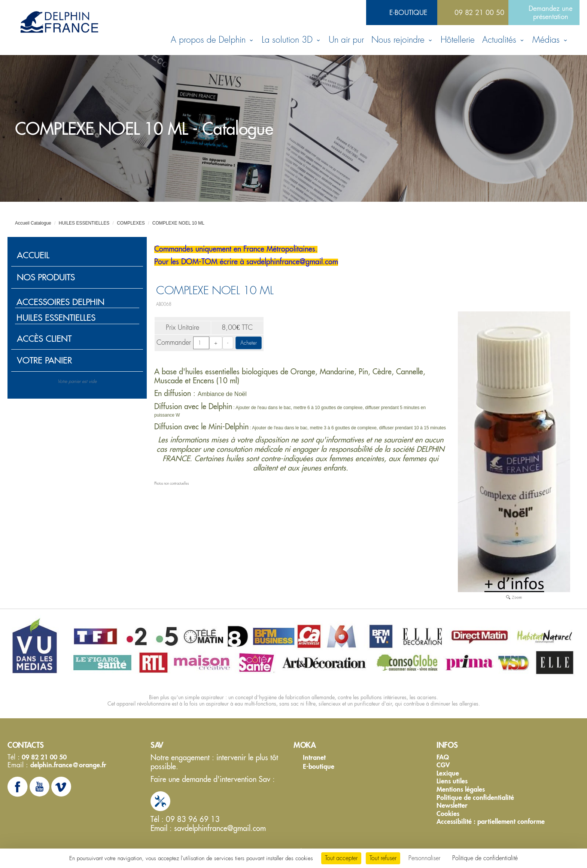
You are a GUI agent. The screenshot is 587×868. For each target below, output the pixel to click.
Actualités (503, 39)
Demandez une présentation (550, 12)
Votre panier (44, 360)
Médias (550, 39)
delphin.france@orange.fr (68, 765)
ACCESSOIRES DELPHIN (60, 301)
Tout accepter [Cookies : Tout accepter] (341, 858)
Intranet (314, 757)
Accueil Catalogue (33, 223)
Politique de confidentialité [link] (485, 858)
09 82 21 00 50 (479, 12)
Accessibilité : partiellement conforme (491, 821)
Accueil (33, 255)
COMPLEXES (131, 223)
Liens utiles (452, 781)
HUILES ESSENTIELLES (84, 223)
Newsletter (452, 805)
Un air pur (346, 39)
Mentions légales (461, 789)
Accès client (44, 338)
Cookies (448, 814)
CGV (443, 765)
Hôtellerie (458, 39)
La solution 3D (291, 39)
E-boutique (408, 12)
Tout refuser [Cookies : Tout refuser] (382, 858)
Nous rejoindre (402, 39)
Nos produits (46, 277)
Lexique (448, 773)
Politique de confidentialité (475, 798)
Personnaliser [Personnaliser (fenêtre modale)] (424, 858)
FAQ (443, 757)
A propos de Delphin (212, 39)
